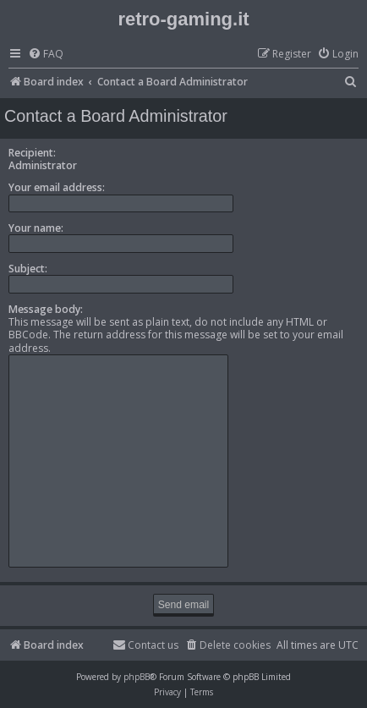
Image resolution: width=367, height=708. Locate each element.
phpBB (136, 677)
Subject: (27, 268)
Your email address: (56, 187)
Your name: (35, 228)
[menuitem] (45, 54)
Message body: (45, 309)
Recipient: (32, 152)
